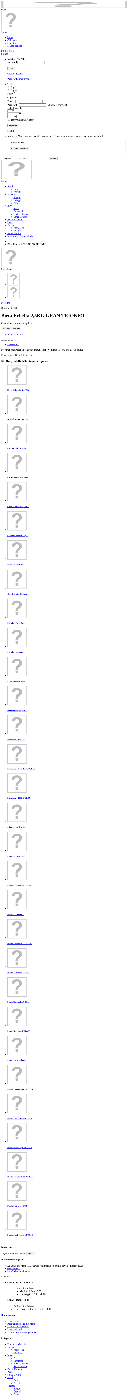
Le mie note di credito (18, 1326)
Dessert (11, 225)
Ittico (10, 205)
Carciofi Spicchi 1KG (16, 448)
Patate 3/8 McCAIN (16, 856)
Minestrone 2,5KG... (16, 740)
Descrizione (13, 344)
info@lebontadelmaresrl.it (20, 1271)
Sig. (13, 87)
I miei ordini (13, 1321)
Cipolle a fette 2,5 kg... (17, 594)
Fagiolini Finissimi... (16, 652)
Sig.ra (14, 90)
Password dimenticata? (18, 79)
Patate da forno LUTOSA (18, 973)
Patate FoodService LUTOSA (20, 1089)
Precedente (6, 269)
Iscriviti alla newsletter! (22, 120)
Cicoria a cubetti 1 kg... (17, 535)
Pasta (10, 222)
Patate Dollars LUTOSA (18, 1002)
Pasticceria (18, 228)
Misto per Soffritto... (16, 827)
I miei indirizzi (14, 1329)
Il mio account (8, 1315)
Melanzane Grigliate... (17, 710)
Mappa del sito (14, 45)
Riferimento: (7, 308)
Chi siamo (12, 40)
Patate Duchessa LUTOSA (18, 1031)
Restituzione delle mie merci (21, 1323)
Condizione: (7, 323)
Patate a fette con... (15, 914)
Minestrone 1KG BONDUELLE (21, 769)
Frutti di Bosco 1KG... (17, 681)
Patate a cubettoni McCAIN (19, 943)
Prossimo (5, 302)
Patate (16, 203)
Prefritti (17, 192)
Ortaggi (17, 200)
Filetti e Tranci (20, 214)
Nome (11, 93)
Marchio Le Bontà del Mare (21, 236)
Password (12, 62)
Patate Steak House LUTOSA (20, 1235)
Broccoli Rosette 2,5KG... (18, 390)
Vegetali (11, 194)
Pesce (16, 208)
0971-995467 (13, 1268)
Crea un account (15, 73)
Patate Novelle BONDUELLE (20, 1177)
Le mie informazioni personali (22, 1332)
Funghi (16, 197)
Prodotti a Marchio (16, 1344)
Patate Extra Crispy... (16, 1060)
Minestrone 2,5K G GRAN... (19, 798)
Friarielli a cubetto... (16, 565)
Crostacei (18, 211)
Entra (11, 68)
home (10, 37)
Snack (10, 186)
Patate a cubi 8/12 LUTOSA (19, 885)
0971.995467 (7, 51)
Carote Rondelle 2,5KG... (18, 477)
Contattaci (12, 43)
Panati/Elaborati (15, 219)
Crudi (16, 189)
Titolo (10, 84)
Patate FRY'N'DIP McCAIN (19, 1118)
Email (11, 101)
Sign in (4, 53)
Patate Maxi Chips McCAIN (19, 1147)
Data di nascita (14, 108)
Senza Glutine (20, 216)
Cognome (13, 97)
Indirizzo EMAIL (16, 59)
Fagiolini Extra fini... (16, 623)
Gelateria (18, 230)
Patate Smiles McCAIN (17, 1206)
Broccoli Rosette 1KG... (17, 419)
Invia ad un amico (16, 334)
